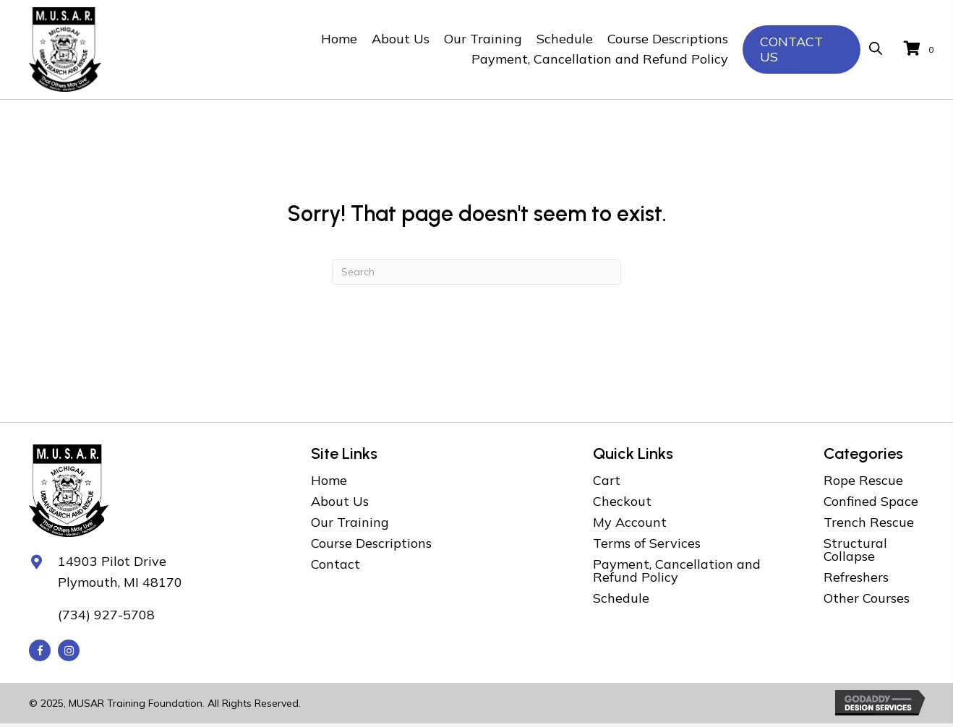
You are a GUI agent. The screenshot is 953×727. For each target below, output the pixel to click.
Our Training (350, 522)
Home (329, 480)
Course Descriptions (371, 543)
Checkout (622, 501)
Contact (335, 564)
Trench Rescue (869, 522)
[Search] (476, 272)
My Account (630, 522)
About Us (340, 501)
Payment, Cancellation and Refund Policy (677, 570)
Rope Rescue (863, 480)
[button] (40, 650)
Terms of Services (647, 543)
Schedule (621, 598)
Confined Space (871, 501)
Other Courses (867, 598)
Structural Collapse (855, 549)
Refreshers (856, 577)
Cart (606, 480)
